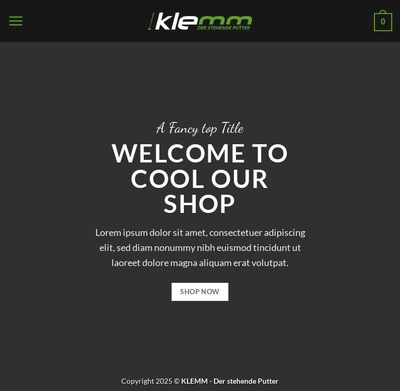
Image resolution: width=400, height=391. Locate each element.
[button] (15, 20)
